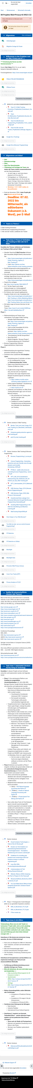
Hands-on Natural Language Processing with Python (20, 792)
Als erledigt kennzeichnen (8, 50)
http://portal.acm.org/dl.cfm (9, 611)
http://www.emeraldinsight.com (10, 621)
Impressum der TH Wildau (8, 1078)
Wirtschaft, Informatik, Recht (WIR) (25, 10)
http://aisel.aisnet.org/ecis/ (12, 639)
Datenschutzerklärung (8, 1080)
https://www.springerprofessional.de (11, 627)
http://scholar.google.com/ (8, 607)
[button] (6, 3)
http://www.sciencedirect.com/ (9, 613)
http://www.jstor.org (6, 619)
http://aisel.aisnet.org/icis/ (11, 635)
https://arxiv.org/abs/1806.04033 (16, 284)
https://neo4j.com (16, 387)
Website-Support (8, 1062)
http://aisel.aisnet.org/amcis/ (13, 637)
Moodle (12, 1073)
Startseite (3, 10)
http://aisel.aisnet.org (7, 625)
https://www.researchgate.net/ (9, 609)
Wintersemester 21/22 (11, 10)
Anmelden (29, 3)
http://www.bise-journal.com (9, 655)
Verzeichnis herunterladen (23, 98)
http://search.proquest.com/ (9, 623)
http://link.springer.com (7, 617)
